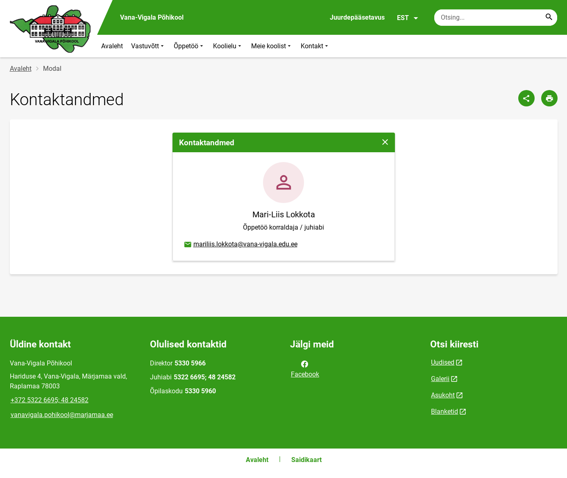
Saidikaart (306, 460)
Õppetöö (189, 46)
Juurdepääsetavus (357, 17)
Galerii (440, 379)
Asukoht (443, 395)
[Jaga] (526, 98)
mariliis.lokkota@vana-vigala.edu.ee (240, 244)
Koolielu (228, 46)
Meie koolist (272, 46)
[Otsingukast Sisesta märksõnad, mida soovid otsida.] (495, 17)
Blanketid (444, 411)
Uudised (442, 362)
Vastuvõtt (148, 46)
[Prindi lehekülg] (549, 98)
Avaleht (112, 46)
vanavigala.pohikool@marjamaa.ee (62, 415)
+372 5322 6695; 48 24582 (49, 400)
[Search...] (549, 18)
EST (408, 18)
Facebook (305, 368)
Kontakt (315, 46)
